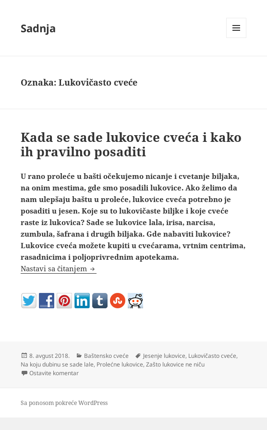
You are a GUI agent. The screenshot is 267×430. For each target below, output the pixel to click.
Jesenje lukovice (164, 356)
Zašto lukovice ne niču (175, 364)
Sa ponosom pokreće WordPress (64, 403)
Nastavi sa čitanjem (59, 268)
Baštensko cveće (106, 356)
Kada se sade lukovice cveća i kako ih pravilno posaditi (131, 144)
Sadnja (38, 28)
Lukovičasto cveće (212, 356)
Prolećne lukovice (120, 364)
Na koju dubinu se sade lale (57, 364)
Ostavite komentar (54, 373)
